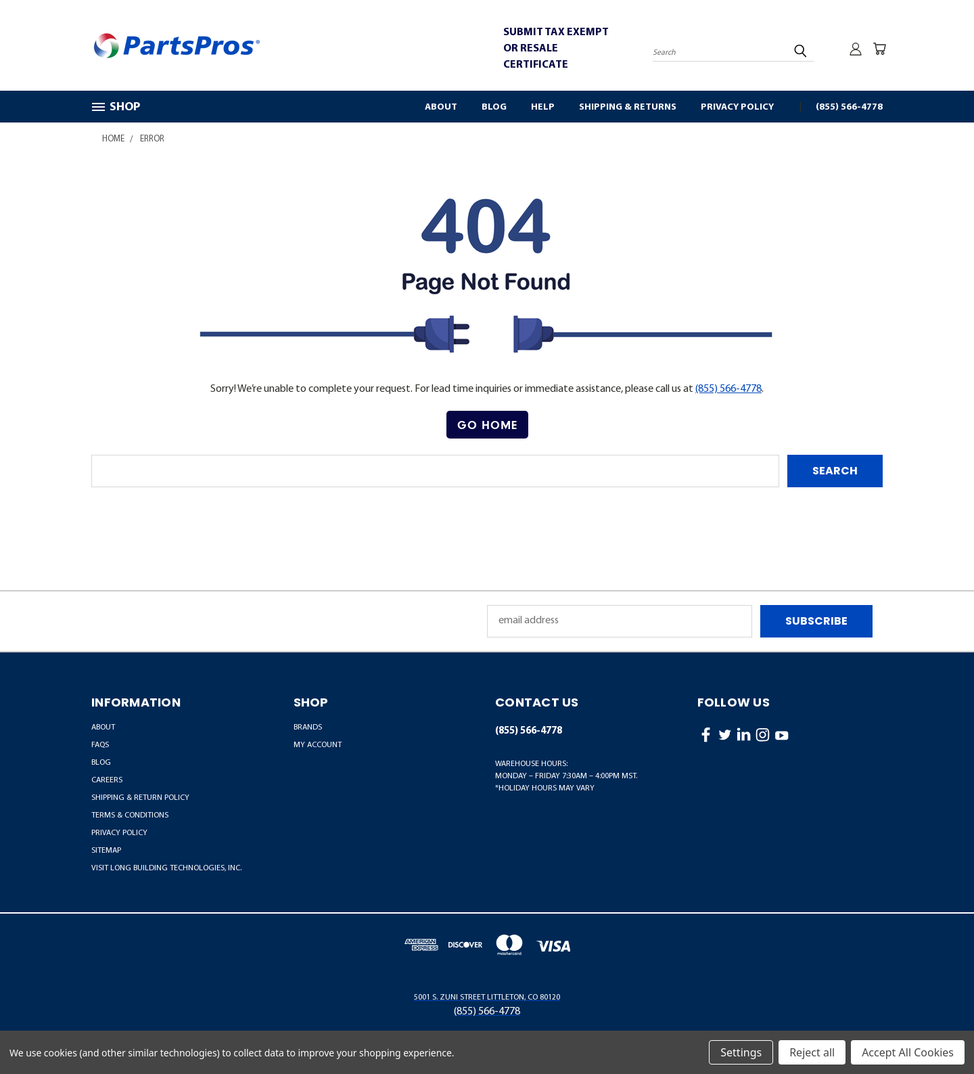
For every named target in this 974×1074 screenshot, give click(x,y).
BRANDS (308, 727)
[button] (487, 425)
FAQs (100, 745)
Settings (741, 1052)
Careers (106, 780)
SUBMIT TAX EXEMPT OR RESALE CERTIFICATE (556, 48)
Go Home (487, 425)
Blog (494, 107)
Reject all (812, 1052)
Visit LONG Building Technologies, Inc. (166, 868)
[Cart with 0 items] (879, 48)
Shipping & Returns (627, 107)
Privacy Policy (737, 107)
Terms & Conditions (129, 815)
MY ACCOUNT (318, 745)
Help (543, 107)
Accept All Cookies (908, 1052)
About (441, 107)
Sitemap (106, 851)
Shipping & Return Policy (140, 798)
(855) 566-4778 (849, 107)
